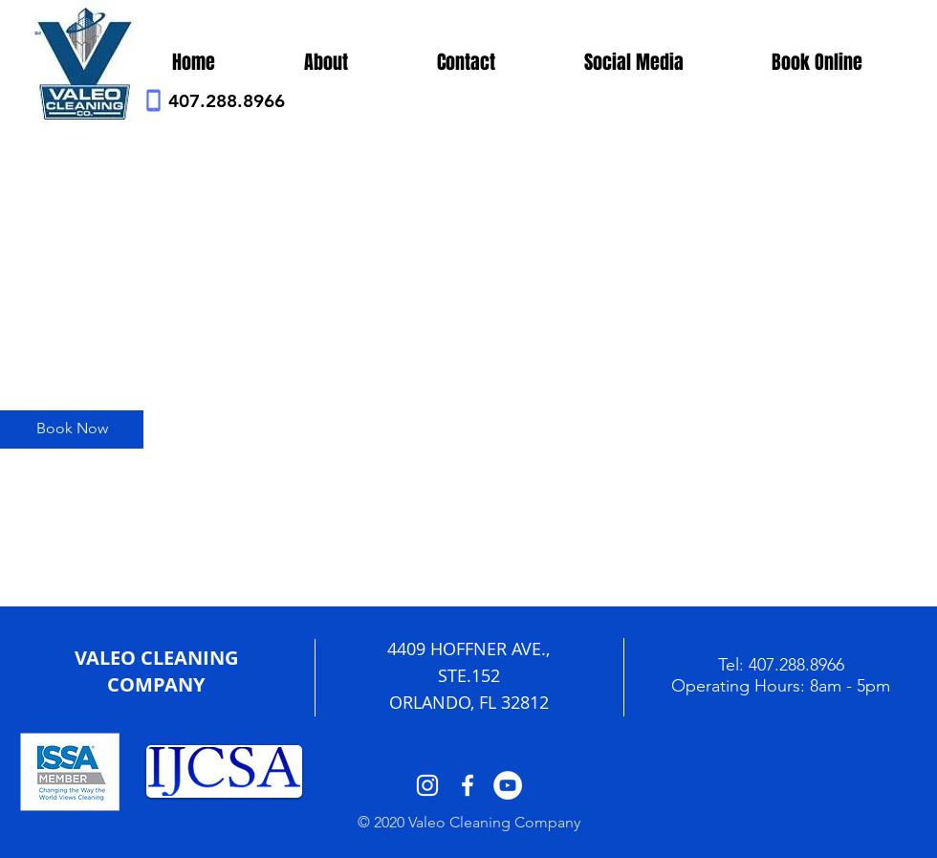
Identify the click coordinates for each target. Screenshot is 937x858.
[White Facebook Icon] (467, 785)
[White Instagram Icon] (427, 785)
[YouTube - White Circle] (507, 785)
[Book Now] (71, 429)
